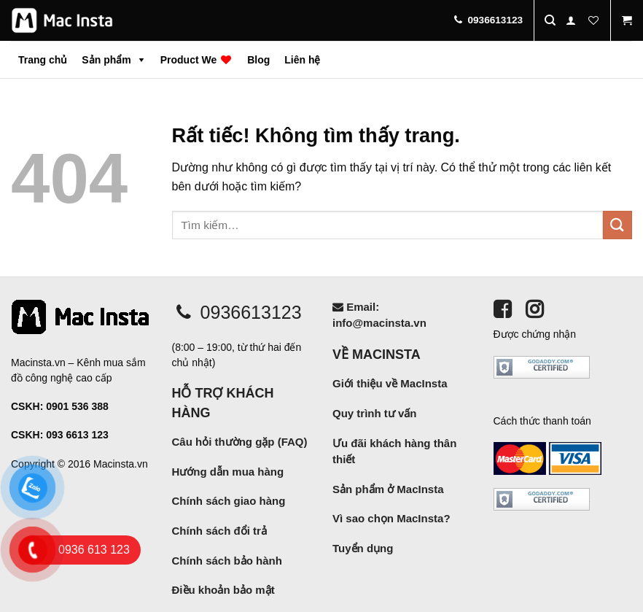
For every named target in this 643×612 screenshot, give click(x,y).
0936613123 (237, 312)
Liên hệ (302, 60)
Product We (196, 60)
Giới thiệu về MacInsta (390, 383)
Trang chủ (42, 60)
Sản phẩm (106, 60)
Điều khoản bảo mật (223, 590)
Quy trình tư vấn (374, 413)
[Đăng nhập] (571, 20)
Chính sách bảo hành (227, 560)
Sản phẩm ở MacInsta (388, 489)
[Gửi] (617, 225)
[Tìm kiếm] (550, 20)
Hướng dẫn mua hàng (228, 471)
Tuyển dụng (362, 548)
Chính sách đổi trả (219, 530)
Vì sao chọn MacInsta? (391, 518)
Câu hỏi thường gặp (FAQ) (240, 441)
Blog (258, 60)
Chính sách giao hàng (229, 501)
